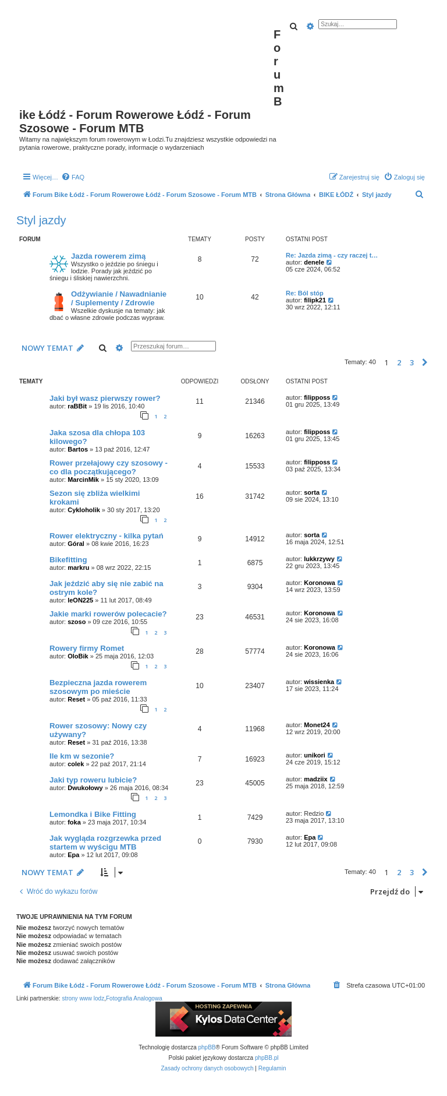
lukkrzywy (319, 558)
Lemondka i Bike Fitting (92, 814)
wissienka (319, 681)
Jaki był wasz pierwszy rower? (105, 398)
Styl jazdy (41, 220)
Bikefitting (68, 559)
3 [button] (412, 362)
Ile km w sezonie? (81, 756)
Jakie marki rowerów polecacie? (108, 613)
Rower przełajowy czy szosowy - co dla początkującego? (108, 467)
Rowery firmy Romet (86, 648)
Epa (73, 854)
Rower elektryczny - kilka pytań (106, 535)
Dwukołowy (85, 787)
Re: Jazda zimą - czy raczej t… (332, 255)
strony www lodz (83, 998)
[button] (425, 362)
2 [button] (399, 362)
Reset (76, 699)
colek (76, 763)
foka (74, 822)
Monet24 (317, 724)
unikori (314, 755)
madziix (315, 779)
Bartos (78, 449)
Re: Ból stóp (305, 293)
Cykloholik (84, 509)
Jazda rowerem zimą (108, 256)
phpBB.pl (267, 1058)
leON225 (80, 600)
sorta (312, 492)
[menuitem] (72, 177)
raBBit (77, 406)
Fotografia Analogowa (134, 998)
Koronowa (319, 582)
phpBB (207, 1047)
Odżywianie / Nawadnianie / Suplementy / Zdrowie (118, 298)
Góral (76, 543)
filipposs (317, 397)
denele (314, 262)
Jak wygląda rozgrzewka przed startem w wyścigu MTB (105, 842)
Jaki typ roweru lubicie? (93, 780)
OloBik (78, 656)
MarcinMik (83, 479)
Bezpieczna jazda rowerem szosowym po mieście (98, 687)
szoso (77, 621)
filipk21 (315, 300)
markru (78, 567)
